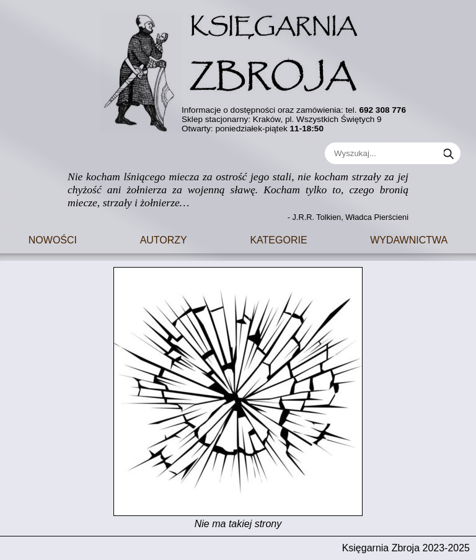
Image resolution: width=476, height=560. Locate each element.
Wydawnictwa (408, 239)
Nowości (53, 239)
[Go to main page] (238, 68)
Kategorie (278, 239)
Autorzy (163, 239)
